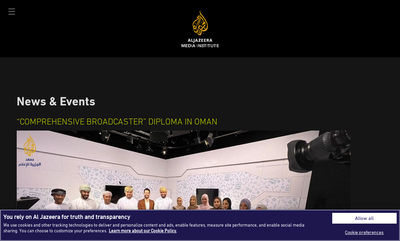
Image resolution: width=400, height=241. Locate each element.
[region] (200, 225)
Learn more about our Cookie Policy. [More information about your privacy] (143, 230)
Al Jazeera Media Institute (200, 28)
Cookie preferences (364, 232)
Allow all (364, 218)
